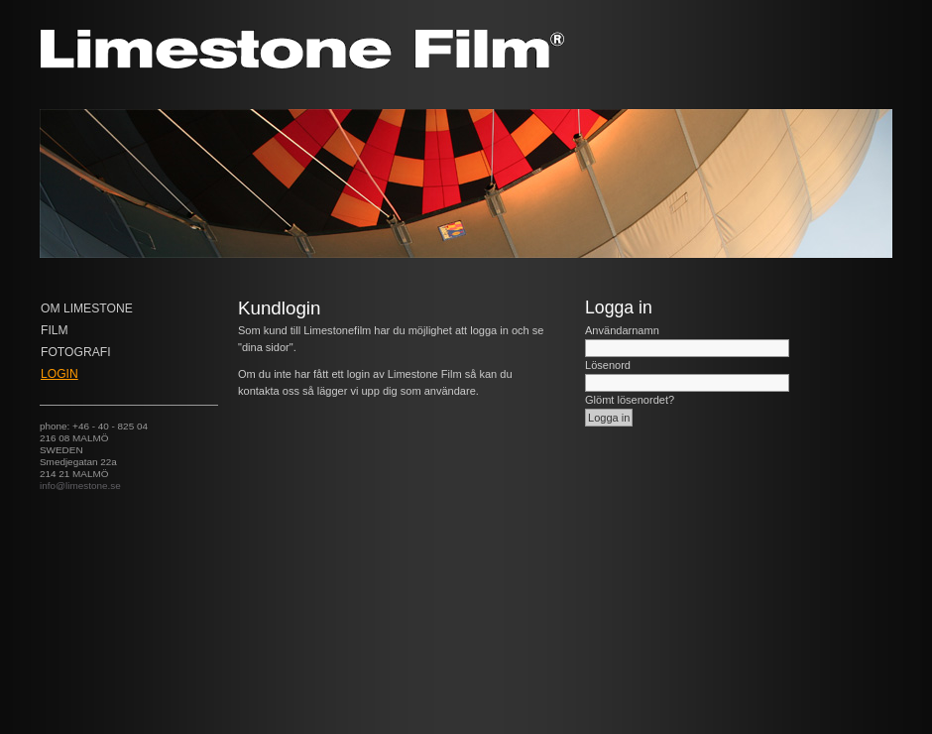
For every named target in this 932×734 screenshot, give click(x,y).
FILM (54, 330)
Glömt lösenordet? (629, 400)
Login (59, 374)
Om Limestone (87, 308)
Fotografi (76, 352)
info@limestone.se (80, 485)
